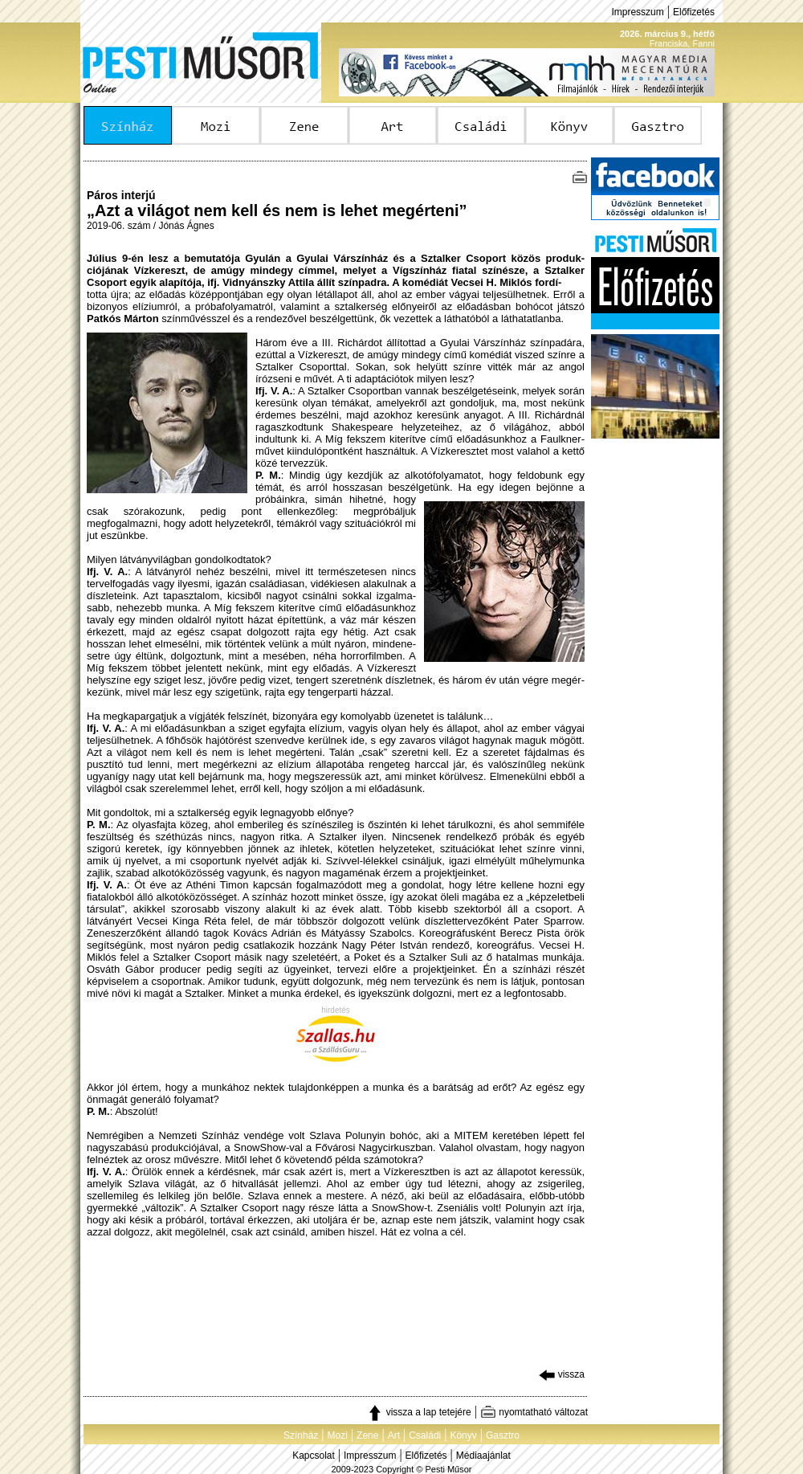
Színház (300, 1435)
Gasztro (503, 1435)
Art (394, 1435)
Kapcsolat (313, 1455)
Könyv (463, 1435)
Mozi (338, 1435)
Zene (367, 1435)
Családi (425, 1435)
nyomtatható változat (534, 1412)
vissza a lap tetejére (419, 1412)
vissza (562, 1374)
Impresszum (637, 12)
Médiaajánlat (483, 1455)
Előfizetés (694, 12)
